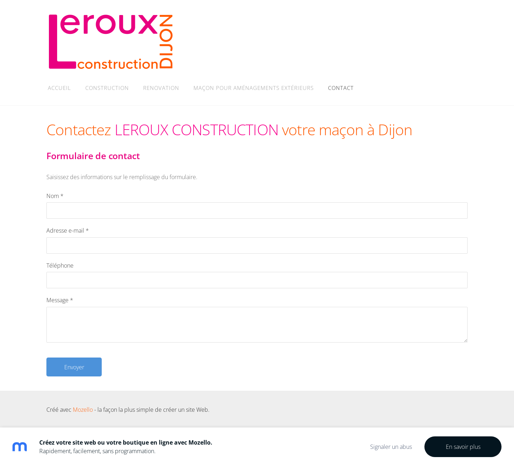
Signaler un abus (391, 447)
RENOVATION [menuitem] (161, 87)
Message (59, 300)
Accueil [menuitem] (59, 87)
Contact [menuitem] (341, 87)
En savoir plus (463, 447)
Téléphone (60, 265)
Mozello (83, 410)
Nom (55, 196)
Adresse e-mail (67, 230)
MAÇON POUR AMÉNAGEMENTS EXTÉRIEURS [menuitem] (253, 87)
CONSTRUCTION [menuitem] (107, 87)
